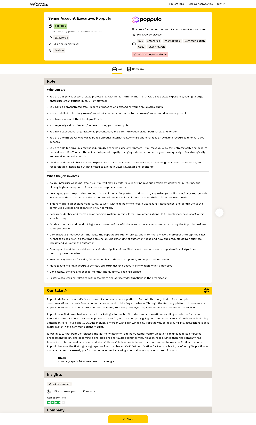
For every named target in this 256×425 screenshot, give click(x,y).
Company (135, 69)
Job (117, 69)
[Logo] (39, 4)
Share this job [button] (57, 399)
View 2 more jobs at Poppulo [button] (89, 399)
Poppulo (103, 18)
